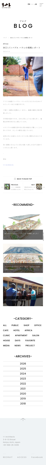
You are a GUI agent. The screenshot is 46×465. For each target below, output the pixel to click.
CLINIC (6, 335)
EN (29, 4)
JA (36, 4)
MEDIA (6, 345)
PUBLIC (15, 325)
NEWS (18, 345)
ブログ (5, 38)
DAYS (17, 340)
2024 (23, 373)
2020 (23, 393)
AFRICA (28, 330)
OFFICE (37, 325)
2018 (23, 403)
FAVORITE (30, 340)
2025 (23, 368)
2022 (23, 383)
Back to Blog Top (24, 179)
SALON (35, 335)
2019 (23, 398)
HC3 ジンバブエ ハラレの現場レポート (21, 38)
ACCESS (22, 457)
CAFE (5, 330)
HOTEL (16, 330)
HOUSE (6, 340)
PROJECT (30, 345)
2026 (23, 363)
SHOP (26, 325)
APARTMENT (21, 335)
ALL (5, 325)
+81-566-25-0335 (11, 445)
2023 (23, 378)
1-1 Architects (8, 165)
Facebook (37, 457)
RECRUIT (8, 457)
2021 (23, 388)
